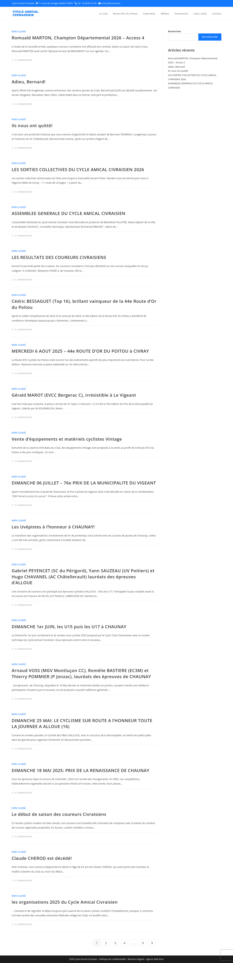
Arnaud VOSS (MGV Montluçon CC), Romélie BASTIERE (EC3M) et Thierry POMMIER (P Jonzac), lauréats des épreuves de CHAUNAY (81, 673)
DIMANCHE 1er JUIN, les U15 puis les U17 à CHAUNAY (69, 626)
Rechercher (174, 31)
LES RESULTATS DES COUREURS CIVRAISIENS (59, 257)
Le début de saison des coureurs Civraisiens (59, 814)
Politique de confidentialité (112, 959)
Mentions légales (135, 959)
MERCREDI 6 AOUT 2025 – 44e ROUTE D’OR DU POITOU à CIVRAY (80, 351)
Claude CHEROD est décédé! (42, 858)
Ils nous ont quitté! (32, 125)
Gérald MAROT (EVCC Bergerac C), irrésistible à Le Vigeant (74, 395)
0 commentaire (23, 60)
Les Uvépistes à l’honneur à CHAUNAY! (53, 527)
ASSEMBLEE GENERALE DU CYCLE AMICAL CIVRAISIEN (68, 213)
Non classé (19, 31)
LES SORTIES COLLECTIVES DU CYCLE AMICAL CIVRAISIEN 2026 (78, 169)
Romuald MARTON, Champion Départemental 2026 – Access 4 (78, 38)
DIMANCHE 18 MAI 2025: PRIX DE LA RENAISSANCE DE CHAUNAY (80, 770)
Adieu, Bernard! (28, 82)
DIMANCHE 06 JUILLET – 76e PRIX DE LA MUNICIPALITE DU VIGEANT (84, 483)
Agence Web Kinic (155, 959)
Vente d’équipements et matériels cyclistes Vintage (67, 439)
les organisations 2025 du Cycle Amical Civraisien (64, 902)
